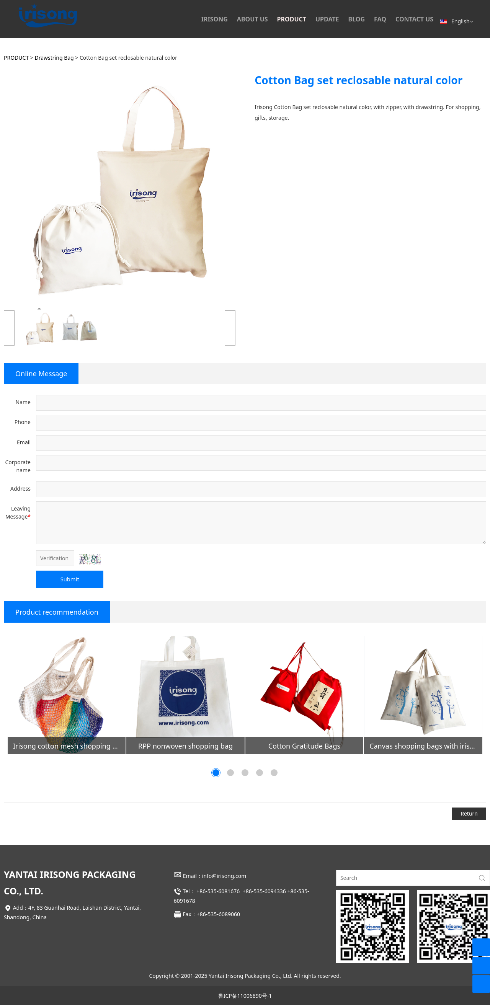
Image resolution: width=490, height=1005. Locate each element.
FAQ (380, 19)
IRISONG (214, 19)
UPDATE (327, 19)
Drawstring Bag (54, 57)
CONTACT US (414, 19)
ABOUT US (252, 19)
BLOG (356, 19)
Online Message (41, 373)
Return (469, 813)
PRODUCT (291, 19)
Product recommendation (56, 612)
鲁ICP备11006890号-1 (245, 995)
